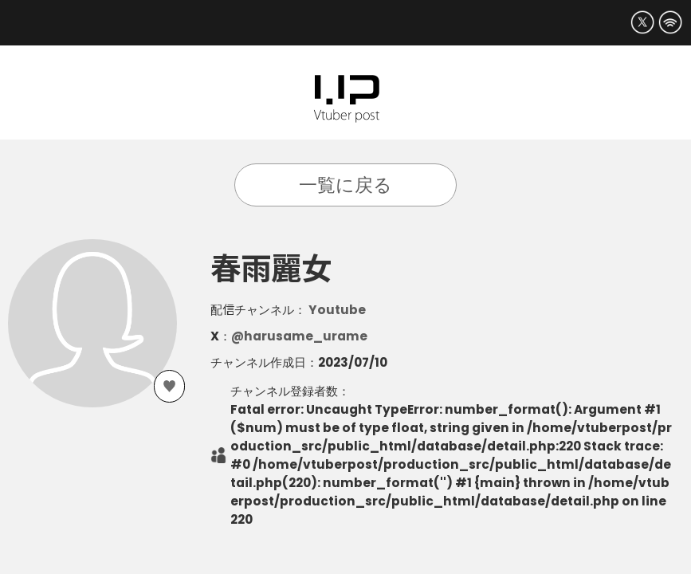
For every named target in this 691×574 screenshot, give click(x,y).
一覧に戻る (345, 185)
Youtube (337, 309)
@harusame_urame (299, 336)
